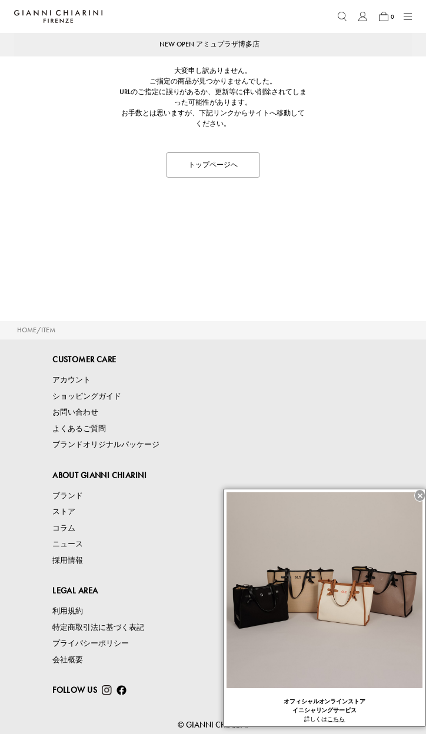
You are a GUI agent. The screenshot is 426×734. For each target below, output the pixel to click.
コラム (63, 528)
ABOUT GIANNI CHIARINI (99, 475)
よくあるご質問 (79, 428)
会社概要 (67, 660)
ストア (63, 511)
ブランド (67, 496)
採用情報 (67, 560)
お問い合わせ (75, 412)
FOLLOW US (74, 690)
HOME (26, 330)
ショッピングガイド (86, 396)
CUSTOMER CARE (84, 359)
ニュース (67, 544)
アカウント (71, 380)
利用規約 (67, 611)
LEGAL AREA (75, 590)
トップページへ (213, 164)
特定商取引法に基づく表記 (98, 627)
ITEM (48, 330)
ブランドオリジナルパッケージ (105, 444)
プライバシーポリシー (90, 643)
